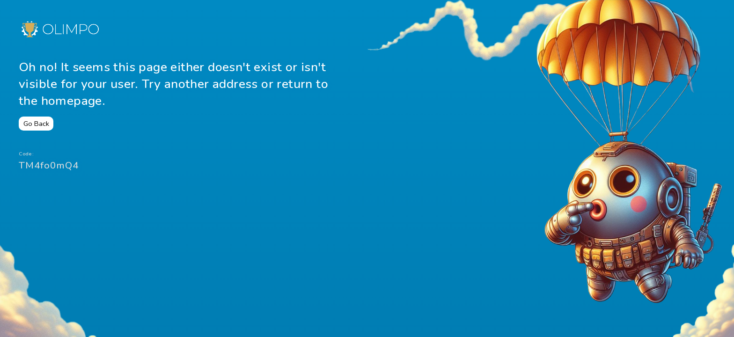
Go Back (36, 123)
